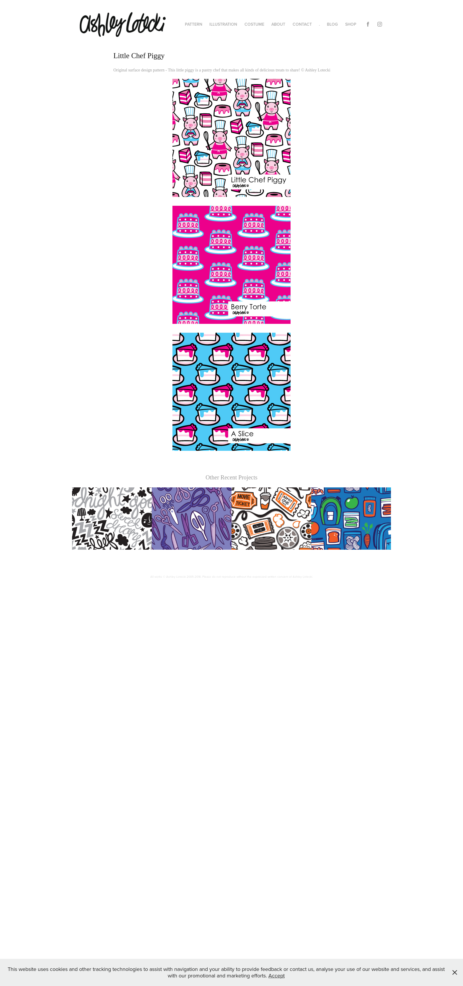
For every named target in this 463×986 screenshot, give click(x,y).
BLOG (332, 24)
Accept (276, 975)
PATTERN (193, 24)
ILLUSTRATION (223, 24)
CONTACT (302, 24)
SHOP (350, 24)
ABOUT (278, 24)
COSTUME (254, 24)
